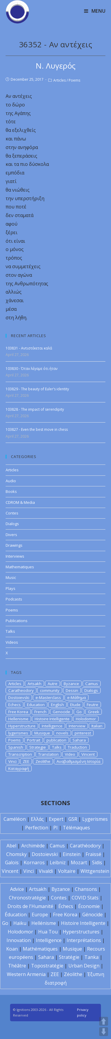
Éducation (16, 914)
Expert (56, 819)
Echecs (14, 704)
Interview (77, 726)
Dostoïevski (45, 854)
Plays (10, 588)
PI (55, 827)
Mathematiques (20, 566)
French (40, 711)
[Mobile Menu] (95, 11)
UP (103, 1021)
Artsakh (34, 683)
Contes (12, 513)
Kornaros (34, 862)
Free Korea (18, 711)
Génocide (92, 914)
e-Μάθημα (76, 697)
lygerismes (18, 733)
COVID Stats (85, 897)
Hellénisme (43, 923)
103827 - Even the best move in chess (37, 429)
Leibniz (58, 862)
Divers (11, 534)
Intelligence (52, 726)
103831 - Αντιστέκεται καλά (29, 348)
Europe (40, 914)
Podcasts (14, 599)
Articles (59, 80)
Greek (93, 711)
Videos (12, 642)
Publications (17, 620)
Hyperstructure (22, 726)
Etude (75, 704)
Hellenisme (18, 718)
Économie (89, 906)
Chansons (86, 889)
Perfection (36, 827)
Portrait (33, 740)
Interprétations (84, 940)
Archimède (33, 845)
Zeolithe (43, 761)
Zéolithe (73, 974)
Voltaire (66, 871)
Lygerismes (95, 819)
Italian (96, 726)
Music (11, 577)
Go (79, 711)
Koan (12, 949)
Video (70, 754)
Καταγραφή (18, 768)
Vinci (12, 761)
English (57, 704)
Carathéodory (85, 845)
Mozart (79, 862)
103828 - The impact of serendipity (35, 409)
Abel (11, 845)
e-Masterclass (48, 697)
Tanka (91, 957)
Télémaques (76, 827)
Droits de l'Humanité (30, 906)
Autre (52, 683)
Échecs (65, 906)
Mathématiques (40, 949)
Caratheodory (21, 690)
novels (62, 733)
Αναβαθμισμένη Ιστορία (78, 761)
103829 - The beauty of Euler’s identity (37, 388)
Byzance (71, 683)
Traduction (77, 747)
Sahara (79, 740)
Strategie (37, 747)
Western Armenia (26, 974)
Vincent (88, 754)
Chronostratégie (27, 897)
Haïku (19, 923)
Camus (91, 683)
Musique (42, 733)
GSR (72, 819)
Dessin (72, 690)
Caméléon (15, 819)
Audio (11, 480)
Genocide (61, 711)
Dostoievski (18, 697)
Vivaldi (46, 871)
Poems (74, 80)
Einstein (72, 854)
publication (56, 740)
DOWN (103, 1031)
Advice (17, 889)
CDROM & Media (20, 502)
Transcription (20, 754)
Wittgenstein (95, 871)
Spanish (15, 747)
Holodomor (86, 718)
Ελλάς (37, 819)
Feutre (92, 704)
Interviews (15, 556)
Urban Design (83, 965)
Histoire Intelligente (52, 718)
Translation (48, 754)
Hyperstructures (81, 931)
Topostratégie (47, 965)
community (49, 690)
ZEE (26, 761)
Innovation (19, 940)
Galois (12, 862)
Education (36, 704)
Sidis (97, 862)
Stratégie (69, 957)
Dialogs (12, 523)
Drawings (14, 545)
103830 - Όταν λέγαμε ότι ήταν (31, 368)
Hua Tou (48, 931)
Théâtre (17, 965)
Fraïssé (93, 854)
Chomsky (16, 854)
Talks (10, 631)
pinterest (83, 733)
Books (11, 491)
